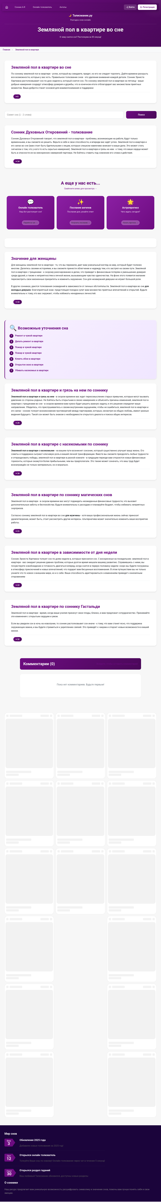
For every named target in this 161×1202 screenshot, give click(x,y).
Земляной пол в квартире (27, 50)
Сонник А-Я (21, 7)
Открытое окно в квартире (29, 365)
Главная (6, 50)
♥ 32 (18, 640)
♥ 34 (18, 162)
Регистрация (146, 7)
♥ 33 (18, 302)
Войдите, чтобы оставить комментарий (117, 664)
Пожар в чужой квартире (28, 347)
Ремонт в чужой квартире (28, 336)
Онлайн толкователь (43, 7)
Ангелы (64, 7)
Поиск (141, 115)
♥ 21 (18, 531)
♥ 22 (18, 585)
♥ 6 (17, 97)
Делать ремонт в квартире (29, 341)
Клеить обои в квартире (27, 359)
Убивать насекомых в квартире (31, 370)
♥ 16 (18, 474)
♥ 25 (18, 423)
